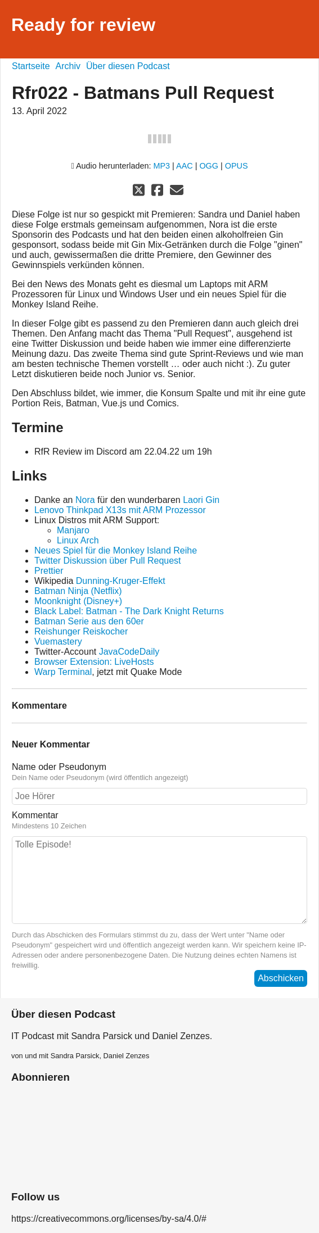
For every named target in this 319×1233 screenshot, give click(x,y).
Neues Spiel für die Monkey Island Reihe (115, 550)
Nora (85, 500)
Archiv (68, 66)
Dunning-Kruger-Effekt (120, 581)
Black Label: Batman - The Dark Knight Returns (129, 611)
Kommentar (159, 820)
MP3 (162, 165)
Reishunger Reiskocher (81, 631)
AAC (184, 165)
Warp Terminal (63, 672)
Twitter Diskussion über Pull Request (107, 560)
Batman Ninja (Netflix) (78, 591)
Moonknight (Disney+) (78, 601)
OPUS (236, 165)
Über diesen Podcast (128, 66)
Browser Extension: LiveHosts (94, 662)
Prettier (49, 570)
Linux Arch (78, 540)
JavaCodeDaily (129, 651)
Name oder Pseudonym (159, 772)
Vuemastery (58, 641)
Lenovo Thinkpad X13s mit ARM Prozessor (120, 510)
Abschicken (281, 978)
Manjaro (73, 530)
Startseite (31, 66)
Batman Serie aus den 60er (89, 621)
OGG (208, 165)
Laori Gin (201, 500)
